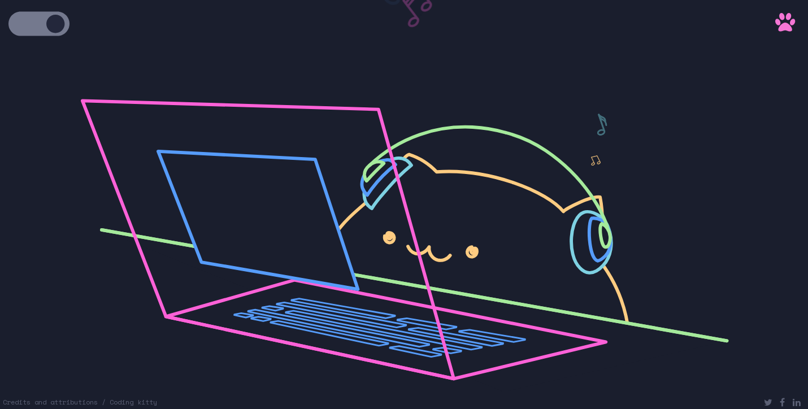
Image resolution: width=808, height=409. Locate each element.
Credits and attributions (50, 402)
